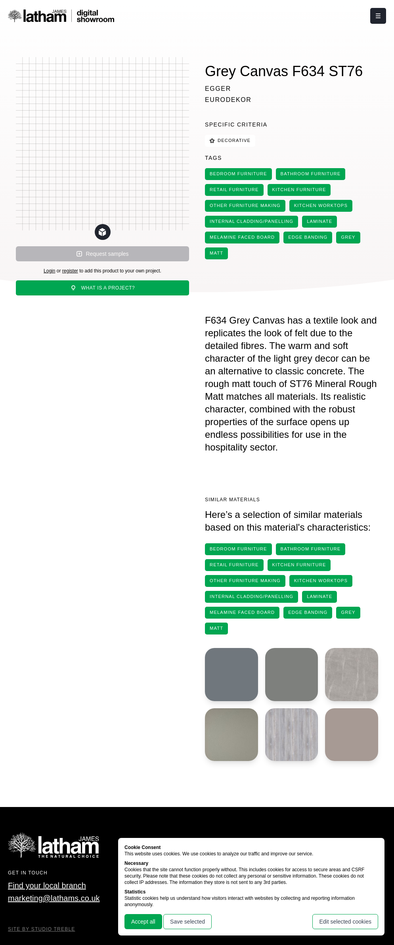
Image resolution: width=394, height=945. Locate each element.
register (70, 271)
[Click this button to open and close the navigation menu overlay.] (378, 16)
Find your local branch (47, 885)
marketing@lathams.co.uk (54, 898)
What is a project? (102, 288)
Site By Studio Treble (41, 929)
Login (49, 271)
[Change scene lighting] (103, 232)
